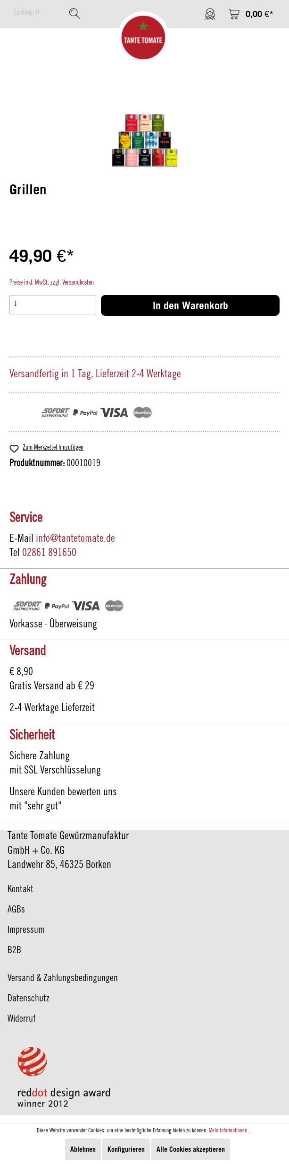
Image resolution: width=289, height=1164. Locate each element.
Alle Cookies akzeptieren (191, 1149)
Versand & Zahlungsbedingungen (63, 979)
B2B (14, 951)
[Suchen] (74, 13)
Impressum (26, 931)
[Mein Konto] (210, 14)
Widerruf (22, 1020)
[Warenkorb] (251, 14)
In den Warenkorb (190, 305)
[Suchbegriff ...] (36, 13)
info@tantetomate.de (75, 539)
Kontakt (20, 890)
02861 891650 (49, 553)
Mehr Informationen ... (231, 1131)
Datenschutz (29, 999)
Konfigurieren (126, 1149)
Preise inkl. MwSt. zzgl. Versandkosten (51, 283)
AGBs (16, 910)
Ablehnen (83, 1149)
